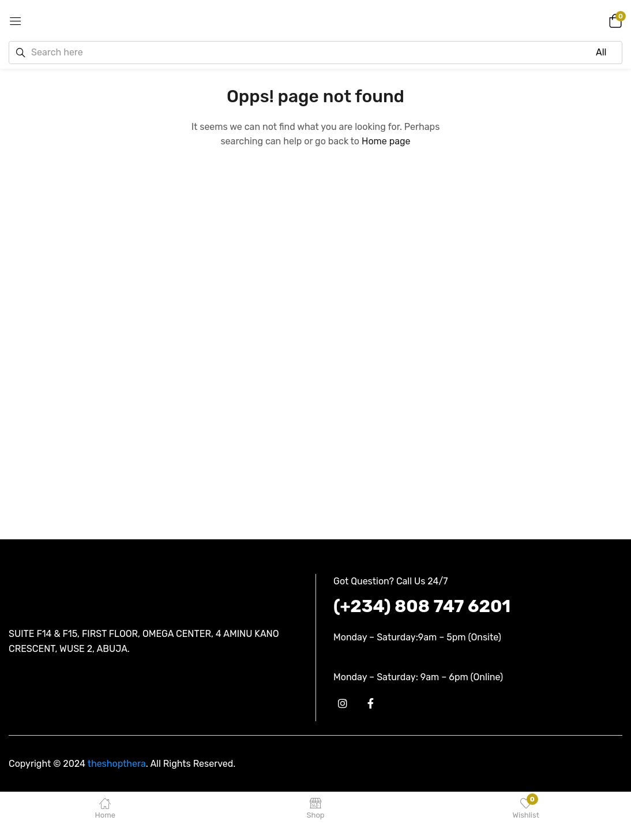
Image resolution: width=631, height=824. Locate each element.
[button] (613, 20)
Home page (386, 141)
